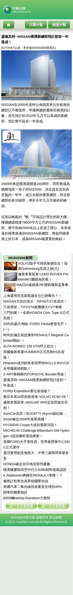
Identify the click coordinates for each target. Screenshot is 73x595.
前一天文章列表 (21, 506)
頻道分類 (59, 25)
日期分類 (36, 25)
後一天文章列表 (53, 506)
